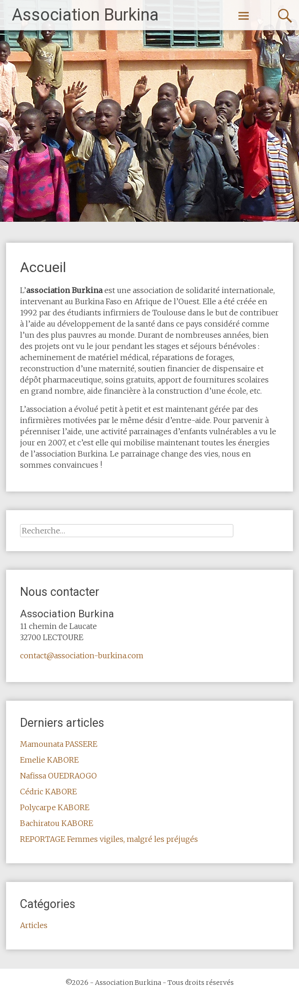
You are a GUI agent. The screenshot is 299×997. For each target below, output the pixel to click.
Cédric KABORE (48, 791)
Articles (34, 925)
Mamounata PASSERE (58, 744)
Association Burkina (85, 15)
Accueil (43, 267)
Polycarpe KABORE (54, 807)
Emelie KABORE (49, 760)
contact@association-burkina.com (81, 655)
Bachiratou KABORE (56, 823)
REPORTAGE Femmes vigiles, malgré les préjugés (109, 839)
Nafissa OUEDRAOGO (58, 775)
